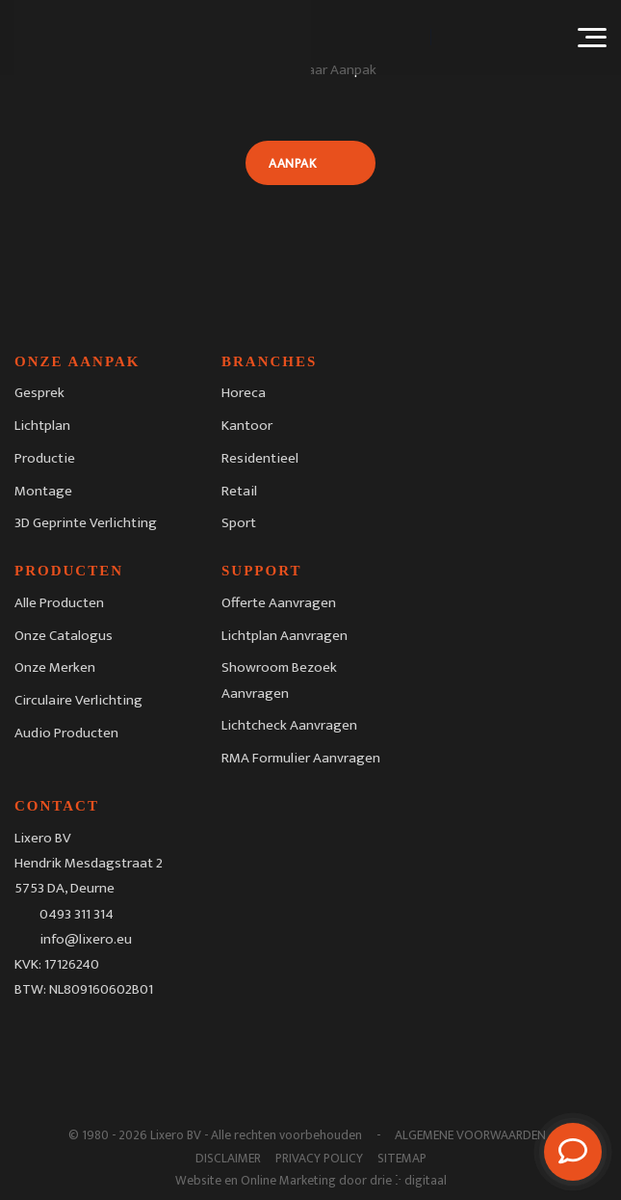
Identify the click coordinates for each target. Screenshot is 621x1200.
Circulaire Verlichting (78, 700)
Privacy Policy (319, 1158)
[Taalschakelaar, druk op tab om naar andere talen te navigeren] (496, 37)
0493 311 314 (76, 913)
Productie (44, 458)
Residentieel (259, 458)
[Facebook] (28, 1035)
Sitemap (402, 1158)
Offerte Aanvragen (278, 603)
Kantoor (246, 425)
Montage (43, 491)
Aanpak (292, 163)
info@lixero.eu (85, 939)
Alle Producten (59, 603)
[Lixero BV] (162, 37)
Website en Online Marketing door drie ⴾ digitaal (311, 1180)
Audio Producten (66, 733)
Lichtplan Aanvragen (284, 636)
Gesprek (39, 393)
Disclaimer (228, 1158)
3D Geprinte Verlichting (85, 523)
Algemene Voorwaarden (470, 1135)
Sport (238, 523)
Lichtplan (42, 425)
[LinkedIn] (106, 1035)
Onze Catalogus (63, 636)
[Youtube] (146, 1035)
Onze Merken (54, 667)
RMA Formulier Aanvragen (300, 758)
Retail (239, 491)
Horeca (243, 393)
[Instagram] (68, 1035)
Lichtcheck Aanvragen (289, 725)
